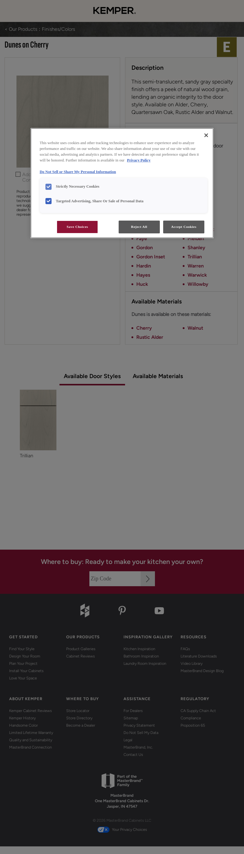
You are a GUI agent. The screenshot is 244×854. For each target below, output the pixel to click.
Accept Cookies (183, 227)
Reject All (139, 227)
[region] (122, 183)
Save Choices (77, 227)
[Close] (206, 135)
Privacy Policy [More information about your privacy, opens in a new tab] (138, 160)
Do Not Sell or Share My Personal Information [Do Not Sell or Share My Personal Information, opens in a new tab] (78, 172)
